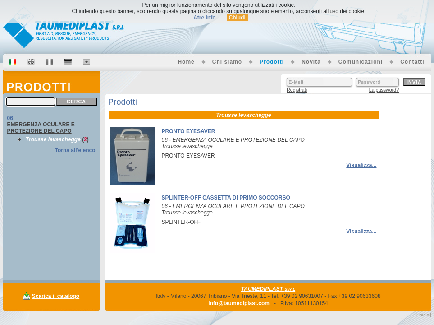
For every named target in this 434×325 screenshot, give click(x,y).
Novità (311, 62)
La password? (384, 90)
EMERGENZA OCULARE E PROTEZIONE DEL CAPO (41, 127)
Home (186, 62)
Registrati (297, 90)
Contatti (412, 62)
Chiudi (237, 17)
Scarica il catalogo (55, 296)
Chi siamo (227, 62)
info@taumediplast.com (239, 303)
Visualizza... (361, 165)
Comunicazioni (360, 62)
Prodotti (272, 62)
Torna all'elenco (75, 150)
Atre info (204, 17)
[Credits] (423, 315)
